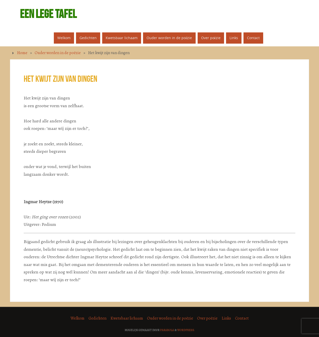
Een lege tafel (48, 14)
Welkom (77, 318)
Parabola (167, 330)
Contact (242, 318)
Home (22, 53)
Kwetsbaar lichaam (126, 318)
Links (226, 318)
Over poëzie (207, 318)
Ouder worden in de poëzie (58, 53)
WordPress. (186, 330)
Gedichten (97, 318)
